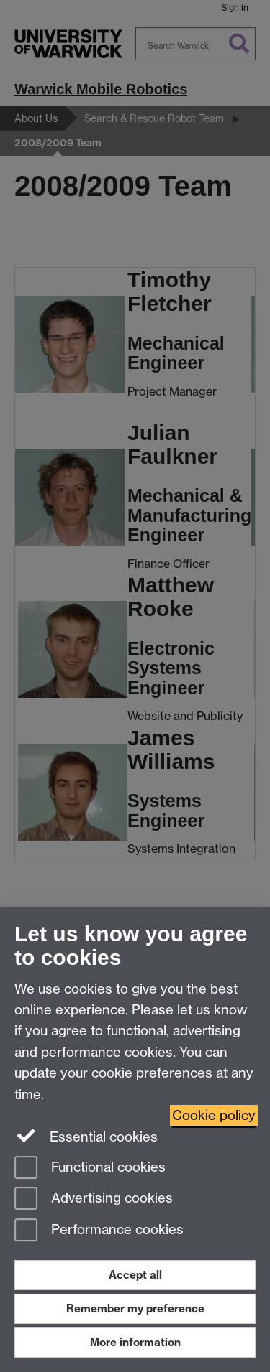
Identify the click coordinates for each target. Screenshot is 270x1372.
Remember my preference (135, 1308)
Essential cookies (86, 1135)
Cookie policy (214, 1115)
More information (135, 1342)
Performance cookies (99, 1231)
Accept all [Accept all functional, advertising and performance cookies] (135, 1275)
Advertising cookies (93, 1199)
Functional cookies (90, 1168)
